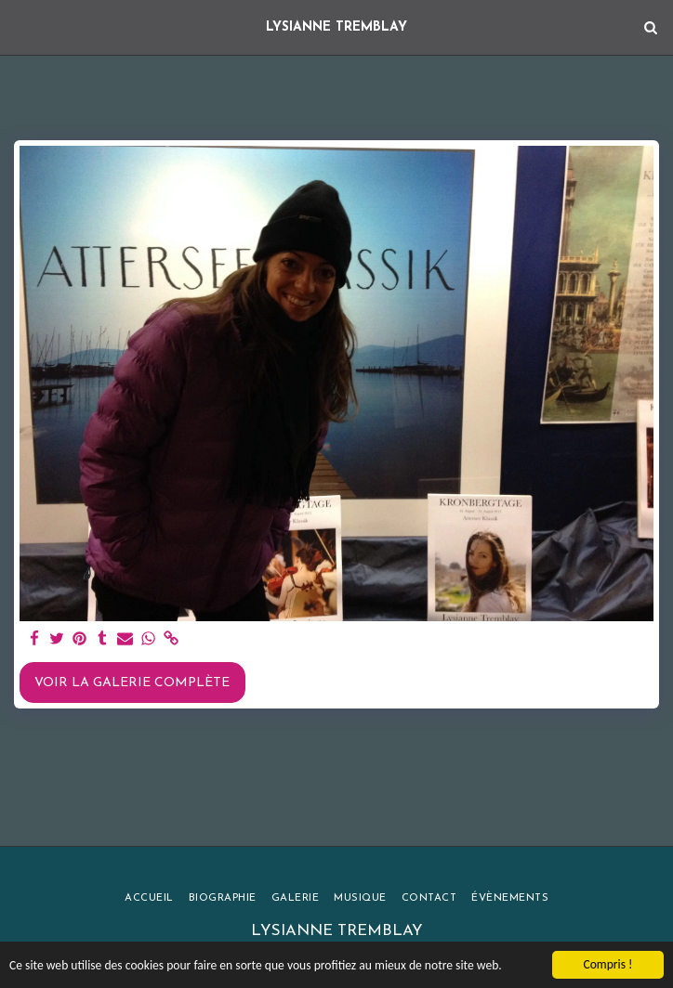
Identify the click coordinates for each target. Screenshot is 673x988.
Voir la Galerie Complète (132, 683)
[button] (20, 27)
